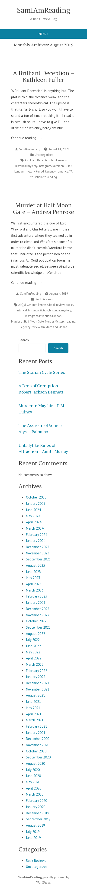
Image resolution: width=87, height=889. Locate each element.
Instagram (45, 166)
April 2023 (33, 584)
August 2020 (35, 763)
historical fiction (38, 310)
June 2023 (33, 571)
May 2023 (33, 578)
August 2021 (35, 695)
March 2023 (34, 590)
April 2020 (33, 788)
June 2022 (33, 646)
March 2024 (34, 528)
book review (59, 160)
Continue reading (31, 138)
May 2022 (33, 652)
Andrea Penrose (38, 305)
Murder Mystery (54, 321)
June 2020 (33, 776)
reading (70, 321)
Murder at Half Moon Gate (27, 321)
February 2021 (36, 726)
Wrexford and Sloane (54, 327)
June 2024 (33, 510)
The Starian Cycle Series (42, 372)
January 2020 (35, 807)
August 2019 (35, 825)
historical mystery (26, 166)
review (36, 327)
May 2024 (33, 516)
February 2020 (36, 800)
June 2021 (33, 701)
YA (70, 171)
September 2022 (38, 627)
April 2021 (33, 714)
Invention (45, 316)
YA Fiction (36, 177)
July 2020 (33, 769)
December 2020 (37, 738)
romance (62, 171)
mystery (30, 171)
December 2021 (37, 683)
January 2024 (35, 540)
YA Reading (50, 177)
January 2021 (35, 732)
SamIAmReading (43, 10)
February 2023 (36, 596)
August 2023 (35, 565)
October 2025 (36, 497)
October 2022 (36, 621)
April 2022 (33, 658)
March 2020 (34, 794)
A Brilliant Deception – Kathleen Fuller (43, 76)
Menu (51, 34)
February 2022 (36, 670)
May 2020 (33, 782)
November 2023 (37, 553)
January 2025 (35, 503)
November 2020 (37, 745)
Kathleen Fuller (61, 166)
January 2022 (35, 677)
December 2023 (37, 547)
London (19, 171)
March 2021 (34, 720)
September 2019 (38, 819)
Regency (50, 171)
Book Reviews (43, 299)
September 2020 (38, 757)
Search (24, 340)
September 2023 (38, 559)
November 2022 (37, 615)
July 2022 (33, 639)
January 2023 (35, 602)
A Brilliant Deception (37, 160)
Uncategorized (44, 155)
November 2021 (37, 689)
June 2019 (33, 837)
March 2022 (34, 664)
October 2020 (36, 751)
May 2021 (33, 708)
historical (21, 310)
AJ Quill (22, 305)
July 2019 (33, 831)
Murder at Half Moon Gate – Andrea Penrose (43, 208)
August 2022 (35, 633)
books (69, 305)
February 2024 (36, 534)
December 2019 (37, 813)
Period (40, 171)
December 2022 (37, 609)
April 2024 (33, 522)
